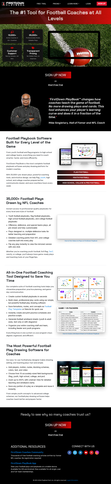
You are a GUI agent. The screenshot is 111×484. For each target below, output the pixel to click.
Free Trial (41, 4)
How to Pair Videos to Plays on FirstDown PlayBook (81, 241)
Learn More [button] (72, 4)
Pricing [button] (56, 4)
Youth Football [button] (81, 177)
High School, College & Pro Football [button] (81, 183)
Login (88, 4)
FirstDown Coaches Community (27, 452)
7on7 (51, 251)
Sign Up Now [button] (55, 75)
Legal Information (72, 480)
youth (42, 177)
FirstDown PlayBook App (23, 463)
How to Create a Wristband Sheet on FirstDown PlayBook (81, 334)
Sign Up (101, 3)
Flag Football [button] (81, 172)
